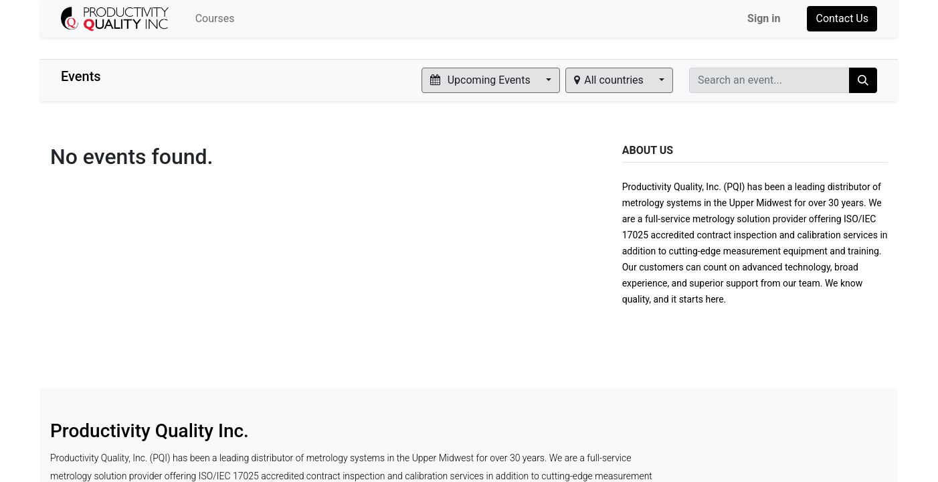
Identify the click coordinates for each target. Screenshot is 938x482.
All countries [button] (610, 80)
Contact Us (842, 18)
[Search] (863, 80)
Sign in (763, 18)
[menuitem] (215, 18)
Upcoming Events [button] (481, 80)
